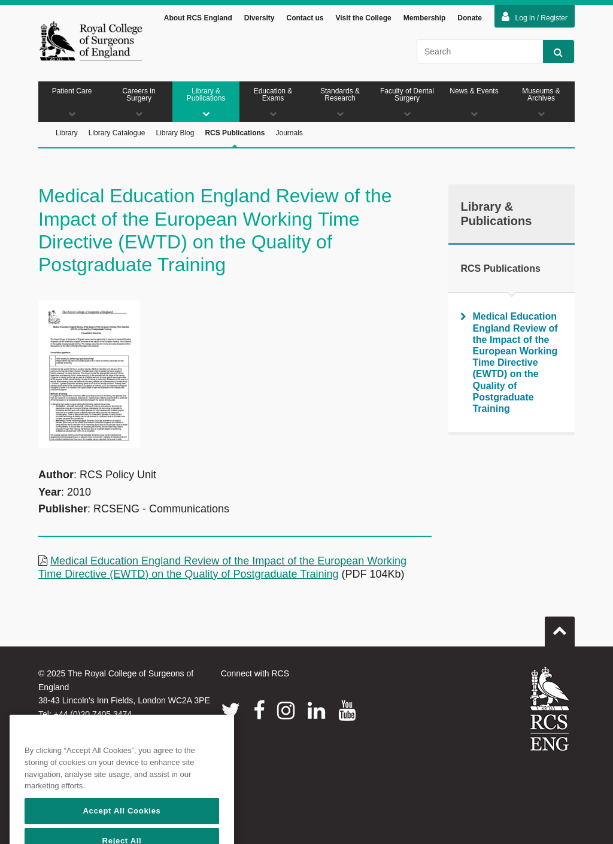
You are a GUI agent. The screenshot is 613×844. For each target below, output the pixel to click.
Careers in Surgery (138, 102)
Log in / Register (535, 16)
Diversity (259, 18)
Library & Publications (205, 102)
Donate (469, 18)
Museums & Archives (541, 102)
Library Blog (175, 133)
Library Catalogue (117, 133)
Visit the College (364, 18)
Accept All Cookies (121, 829)
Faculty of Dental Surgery (407, 102)
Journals (288, 133)
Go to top (560, 627)
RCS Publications (234, 138)
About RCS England (198, 18)
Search (553, 52)
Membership (424, 18)
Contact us (304, 18)
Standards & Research (340, 102)
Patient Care (71, 102)
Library (67, 133)
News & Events (474, 102)
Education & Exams (272, 102)
